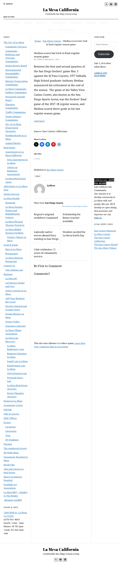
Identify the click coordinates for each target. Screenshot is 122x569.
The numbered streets (15, 448)
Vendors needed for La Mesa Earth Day (74, 233)
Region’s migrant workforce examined (46, 215)
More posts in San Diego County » (75, 206)
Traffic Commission (15, 112)
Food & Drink (57, 22)
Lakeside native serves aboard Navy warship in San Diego (46, 235)
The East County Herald (106, 244)
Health (90, 22)
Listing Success (11, 194)
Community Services (16, 46)
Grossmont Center (13, 405)
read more (39, 121)
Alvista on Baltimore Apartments (13, 171)
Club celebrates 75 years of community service (45, 253)
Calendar (28, 22)
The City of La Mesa (14, 42)
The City (103, 22)
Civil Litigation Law (17, 373)
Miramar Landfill (13, 500)
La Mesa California (61, 9)
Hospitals (10, 202)
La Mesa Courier (102, 234)
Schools (8, 409)
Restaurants (11, 253)
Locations (10, 426)
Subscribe (104, 54)
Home (16, 22)
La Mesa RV (11, 278)
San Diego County (52, 41)
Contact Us (9, 265)
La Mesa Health (12, 198)
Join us (98, 217)
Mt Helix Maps (11, 452)
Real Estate (75, 22)
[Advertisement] (106, 130)
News (50, 29)
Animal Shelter (13, 143)
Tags (7, 435)
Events (7, 422)
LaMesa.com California (100, 74)
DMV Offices (10, 418)
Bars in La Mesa (13, 249)
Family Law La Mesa (17, 361)
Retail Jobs (9, 464)
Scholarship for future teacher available (71, 217)
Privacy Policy (12, 321)
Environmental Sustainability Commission (13, 73)
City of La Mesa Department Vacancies (13, 128)
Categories (10, 431)
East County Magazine (105, 230)
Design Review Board (16, 65)
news (38, 176)
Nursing (8, 444)
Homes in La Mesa (13, 401)
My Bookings (12, 439)
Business (40, 22)
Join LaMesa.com (14, 269)
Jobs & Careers (66, 29)
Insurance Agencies (15, 326)
